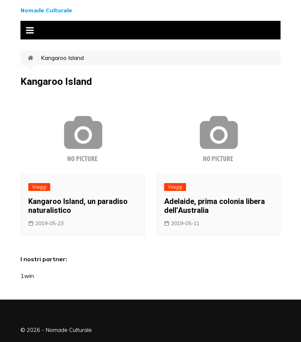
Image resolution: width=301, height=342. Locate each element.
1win (27, 275)
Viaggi (39, 187)
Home (34, 58)
